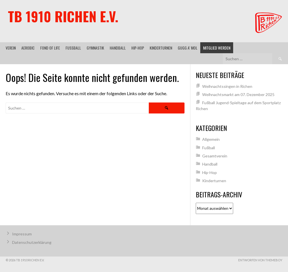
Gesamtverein (214, 155)
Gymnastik (95, 48)
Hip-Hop (137, 48)
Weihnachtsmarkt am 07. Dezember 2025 (238, 94)
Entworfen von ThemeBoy (260, 260)
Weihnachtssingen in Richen (227, 86)
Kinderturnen (161, 48)
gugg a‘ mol (187, 48)
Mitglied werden (216, 48)
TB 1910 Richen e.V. (63, 16)
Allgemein (211, 139)
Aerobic (28, 48)
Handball (118, 48)
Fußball (73, 48)
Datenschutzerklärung (31, 242)
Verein (11, 48)
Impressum (22, 233)
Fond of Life (50, 48)
